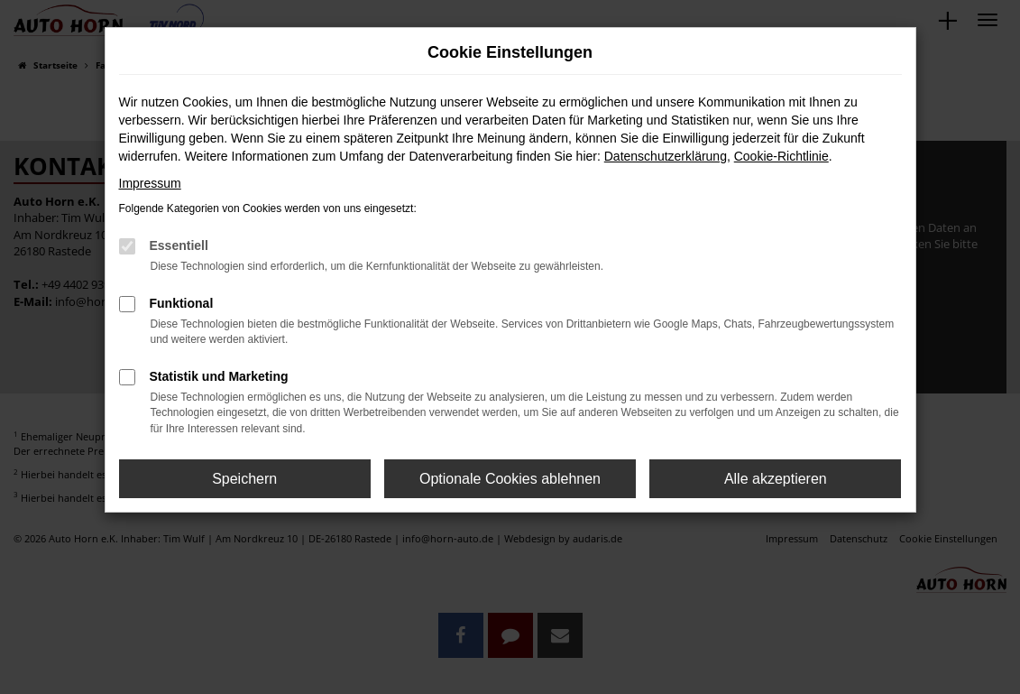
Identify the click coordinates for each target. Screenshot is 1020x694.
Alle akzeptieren (775, 478)
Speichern (244, 478)
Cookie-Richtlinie (781, 156)
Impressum (150, 183)
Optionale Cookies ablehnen (510, 478)
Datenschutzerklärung (665, 156)
